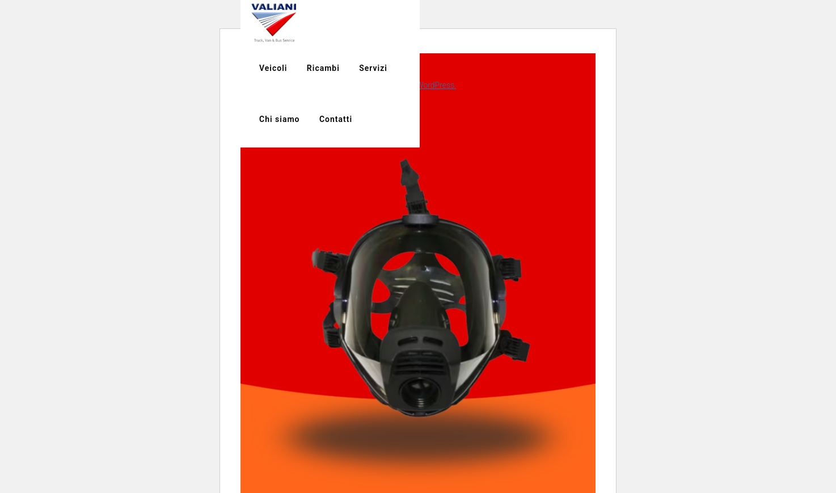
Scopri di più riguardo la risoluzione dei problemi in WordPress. (348, 85)
